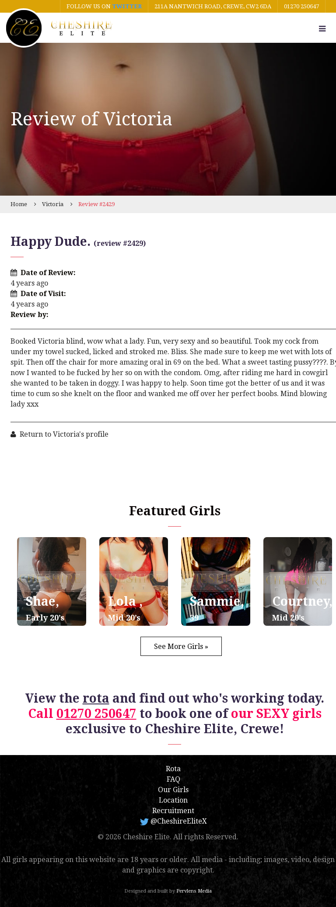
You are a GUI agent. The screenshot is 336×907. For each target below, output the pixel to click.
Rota (173, 769)
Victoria (52, 204)
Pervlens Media (194, 891)
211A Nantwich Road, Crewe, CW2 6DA (212, 6)
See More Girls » (181, 646)
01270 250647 (301, 6)
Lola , (125, 608)
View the (67, 698)
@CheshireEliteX (173, 821)
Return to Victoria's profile (64, 434)
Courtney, (302, 608)
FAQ (173, 779)
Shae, (45, 608)
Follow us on (104, 6)
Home (18, 204)
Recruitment (173, 811)
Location (173, 800)
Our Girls (173, 790)
